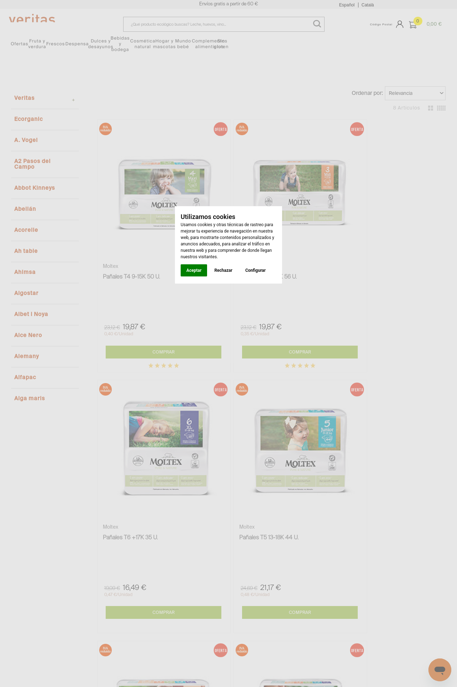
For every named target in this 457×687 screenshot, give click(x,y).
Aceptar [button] (193, 270)
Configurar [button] (255, 270)
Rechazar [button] (223, 270)
